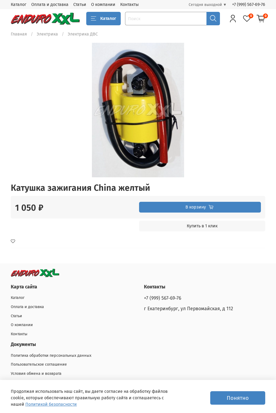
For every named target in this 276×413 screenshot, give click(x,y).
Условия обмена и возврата (36, 373)
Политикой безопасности (51, 404)
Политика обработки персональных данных (51, 355)
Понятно (238, 398)
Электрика (47, 34)
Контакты (129, 4)
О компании (103, 4)
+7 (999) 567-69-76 (248, 4)
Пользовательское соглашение (39, 364)
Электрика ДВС (83, 34)
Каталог (18, 4)
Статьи (79, 4)
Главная (19, 34)
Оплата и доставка (49, 4)
